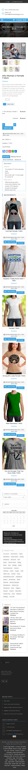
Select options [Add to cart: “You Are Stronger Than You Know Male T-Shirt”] (11, 484)
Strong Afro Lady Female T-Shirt (14, 376)
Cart (5, 750)
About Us (15, 748)
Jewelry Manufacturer (17, 752)
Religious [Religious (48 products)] (18, 588)
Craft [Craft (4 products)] (22, 571)
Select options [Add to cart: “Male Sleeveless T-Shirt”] (11, 434)
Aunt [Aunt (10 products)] (19, 559)
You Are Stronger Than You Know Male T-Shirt (14, 472)
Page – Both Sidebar (18, 758)
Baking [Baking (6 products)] (19, 562)
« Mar (13, 526)
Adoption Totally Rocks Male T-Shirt (14, 280)
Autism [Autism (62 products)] (5, 562)
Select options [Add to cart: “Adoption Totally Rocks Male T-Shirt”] (11, 291)
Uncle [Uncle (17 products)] (13, 593)
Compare (22, 750)
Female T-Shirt (14, 328)
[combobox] (14, 496)
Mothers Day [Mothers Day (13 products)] (15, 585)
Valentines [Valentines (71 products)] (18, 593)
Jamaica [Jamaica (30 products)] (5, 579)
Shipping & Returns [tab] (16, 156)
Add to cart (7, 128)
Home (5, 31)
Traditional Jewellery (15, 765)
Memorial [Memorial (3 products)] (5, 582)
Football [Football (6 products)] (13, 574)
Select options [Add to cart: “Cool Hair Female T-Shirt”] (11, 242)
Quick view (20, 243)
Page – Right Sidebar (10, 761)
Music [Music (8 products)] (12, 588)
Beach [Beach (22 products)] (4, 565)
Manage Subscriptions (19, 754)
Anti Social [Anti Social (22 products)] (13, 559)
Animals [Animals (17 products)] (22, 556)
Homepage (9, 752)
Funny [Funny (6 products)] (18, 574)
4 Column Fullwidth (7, 748)
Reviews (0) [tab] (18, 159)
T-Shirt (8, 31)
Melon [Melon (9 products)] (18, 579)
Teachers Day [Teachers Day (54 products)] (6, 593)
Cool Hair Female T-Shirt (14, 231)
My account (16, 756)
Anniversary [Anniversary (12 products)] (6, 559)
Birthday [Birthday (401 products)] (14, 565)
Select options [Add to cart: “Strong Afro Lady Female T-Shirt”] (11, 386)
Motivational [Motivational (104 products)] (6, 588)
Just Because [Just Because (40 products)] (12, 579)
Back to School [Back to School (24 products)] (12, 562)
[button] (23, 45)
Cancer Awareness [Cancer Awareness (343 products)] (7, 568)
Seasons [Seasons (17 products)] (11, 591)
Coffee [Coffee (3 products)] (11, 571)
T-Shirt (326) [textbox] (13, 497)
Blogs (19, 748)
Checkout (12, 750)
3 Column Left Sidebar (20, 746)
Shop (20, 763)
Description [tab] (6, 156)
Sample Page (8, 763)
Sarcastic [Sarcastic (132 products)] (5, 591)
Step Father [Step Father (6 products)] (18, 591)
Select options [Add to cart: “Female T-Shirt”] (11, 339)
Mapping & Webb (8, 756)
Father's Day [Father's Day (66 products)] (6, 574)
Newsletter (9, 758)
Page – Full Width (9, 760)
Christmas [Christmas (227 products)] (5, 571)
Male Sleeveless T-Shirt (14, 423)
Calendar (24, 748)
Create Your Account (17, 1)
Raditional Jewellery (20, 761)
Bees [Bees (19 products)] (9, 565)
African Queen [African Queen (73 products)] (14, 556)
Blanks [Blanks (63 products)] (20, 565)
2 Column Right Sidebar (8, 746)
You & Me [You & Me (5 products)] (11, 596)
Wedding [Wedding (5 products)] (5, 596)
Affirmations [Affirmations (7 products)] (6, 556)
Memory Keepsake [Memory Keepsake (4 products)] (14, 582)
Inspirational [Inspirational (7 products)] (19, 576)
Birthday (7, 147)
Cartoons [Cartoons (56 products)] (16, 568)
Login (8, 1)
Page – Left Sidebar (19, 760)
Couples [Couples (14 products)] (17, 571)
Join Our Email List (8, 754)
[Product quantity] (9, 124)
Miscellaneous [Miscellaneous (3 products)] (6, 585)
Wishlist (23, 765)
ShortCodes (7, 765)
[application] (14, 537)
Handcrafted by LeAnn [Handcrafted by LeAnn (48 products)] (8, 576)
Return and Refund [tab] (8, 159)
